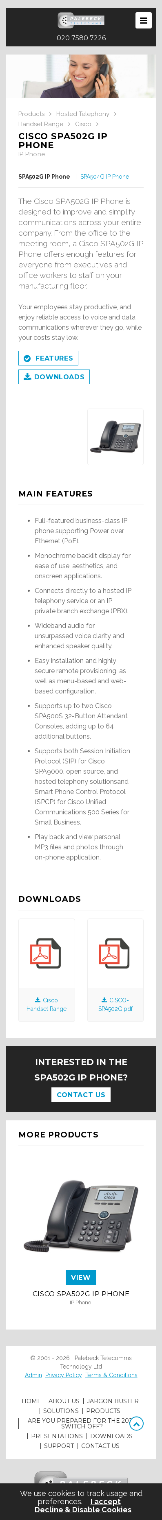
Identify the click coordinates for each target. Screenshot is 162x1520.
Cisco (83, 124)
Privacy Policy (63, 1375)
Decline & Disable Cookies (83, 1510)
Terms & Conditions (111, 1375)
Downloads (54, 377)
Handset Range (40, 124)
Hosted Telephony (82, 114)
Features (48, 358)
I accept (106, 1502)
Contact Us (81, 1095)
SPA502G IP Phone (44, 176)
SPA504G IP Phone (104, 176)
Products (31, 114)
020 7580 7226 (81, 38)
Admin (33, 1375)
